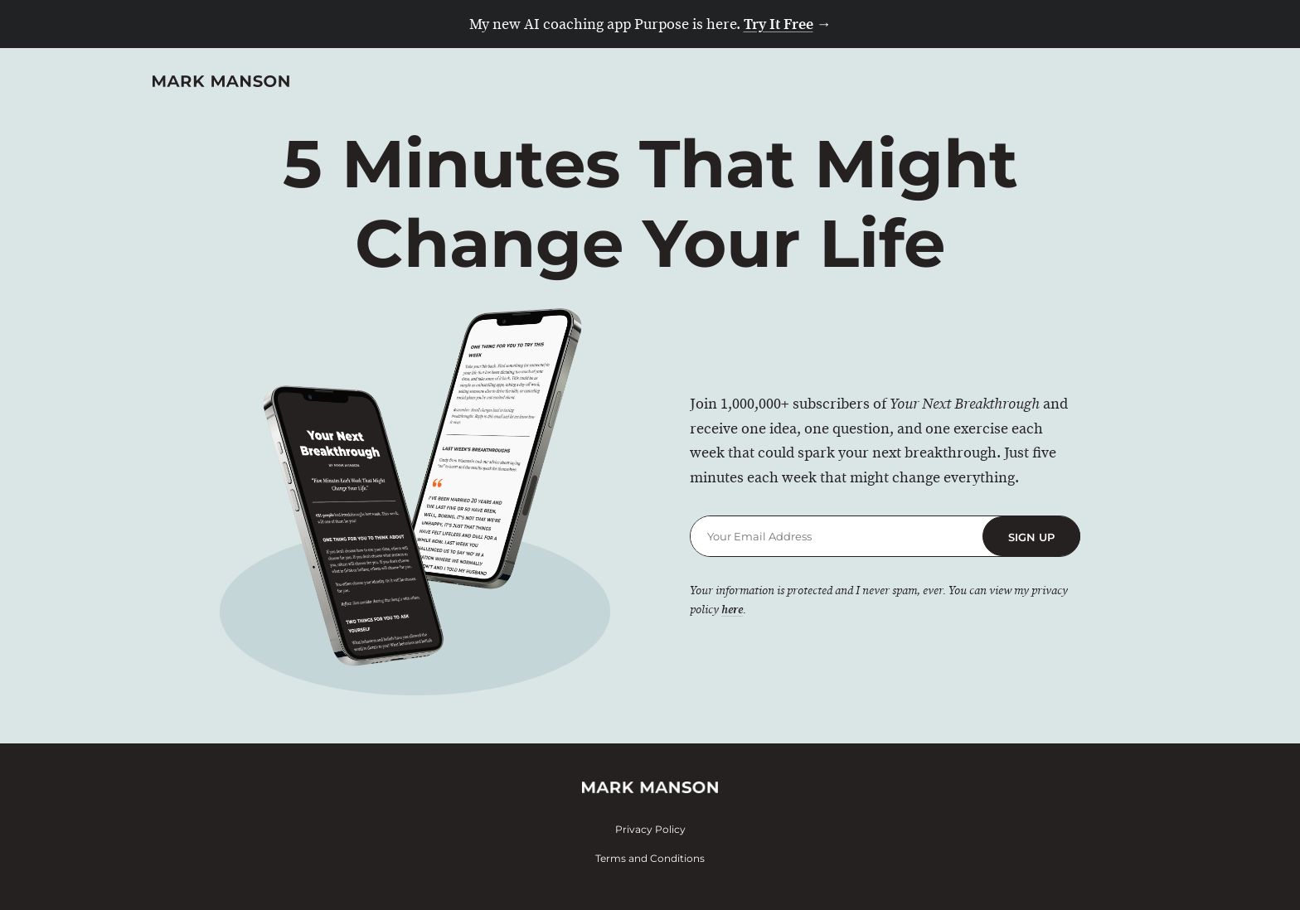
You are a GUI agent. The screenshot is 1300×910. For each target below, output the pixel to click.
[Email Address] (836, 536)
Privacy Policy (650, 829)
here (732, 610)
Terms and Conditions (650, 858)
